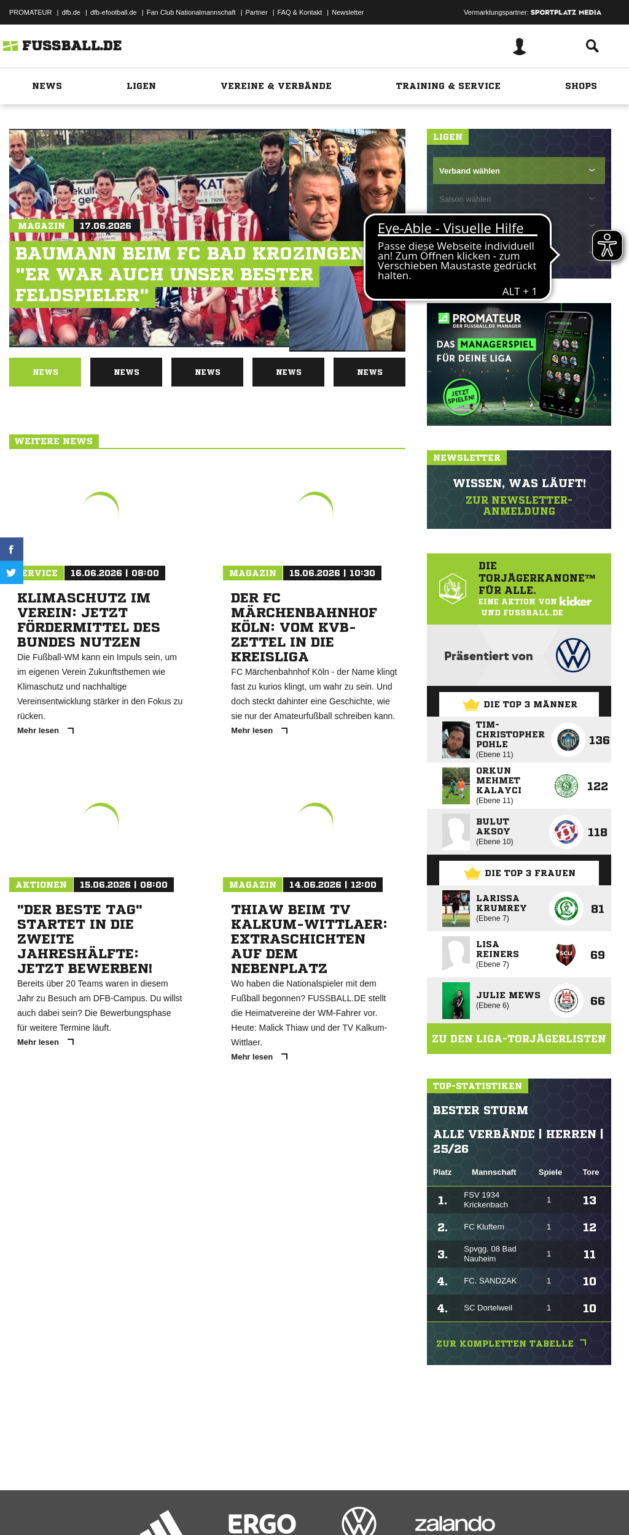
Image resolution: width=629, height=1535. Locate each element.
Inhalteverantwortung (294, 1506)
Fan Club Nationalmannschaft (191, 12)
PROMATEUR (30, 12)
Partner (257, 12)
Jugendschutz (230, 1506)
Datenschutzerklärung (87, 1506)
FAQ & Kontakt (300, 12)
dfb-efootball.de (113, 12)
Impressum (25, 1506)
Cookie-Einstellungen (369, 1506)
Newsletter (348, 12)
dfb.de (70, 12)
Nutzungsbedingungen (163, 1506)
